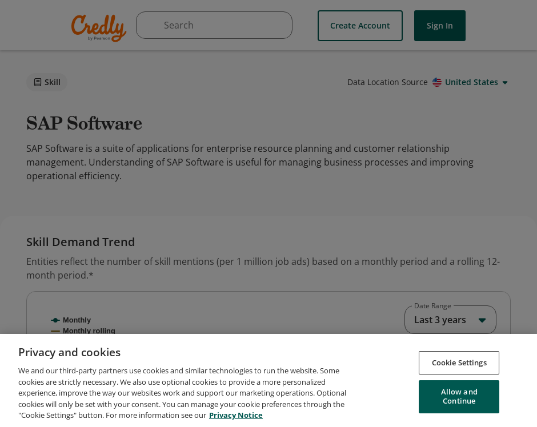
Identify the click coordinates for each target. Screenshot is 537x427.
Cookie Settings (459, 393)
